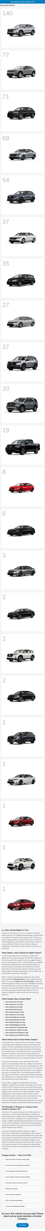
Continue (22, 1225)
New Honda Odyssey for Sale (15, 1017)
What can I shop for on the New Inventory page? (17, 1159)
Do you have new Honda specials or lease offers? (18, 1165)
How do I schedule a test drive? (13, 1194)
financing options (19, 979)
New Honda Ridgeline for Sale (16, 1025)
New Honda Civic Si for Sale (15, 1015)
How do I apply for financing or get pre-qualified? (18, 1177)
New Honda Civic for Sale (14, 1007)
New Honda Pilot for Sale (14, 1010)
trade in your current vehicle (24, 981)
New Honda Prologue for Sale (15, 1022)
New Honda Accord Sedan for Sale (17, 1033)
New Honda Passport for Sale (15, 1020)
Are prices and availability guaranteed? (15, 1206)
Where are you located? (11, 1188)
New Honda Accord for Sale (15, 1012)
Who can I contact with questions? (14, 1200)
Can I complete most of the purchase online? (16, 1171)
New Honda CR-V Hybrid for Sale (17, 1028)
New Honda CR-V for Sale (14, 1002)
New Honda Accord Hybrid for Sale (17, 1035)
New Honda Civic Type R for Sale (16, 1030)
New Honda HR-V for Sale (14, 1004)
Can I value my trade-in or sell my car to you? (17, 1183)
